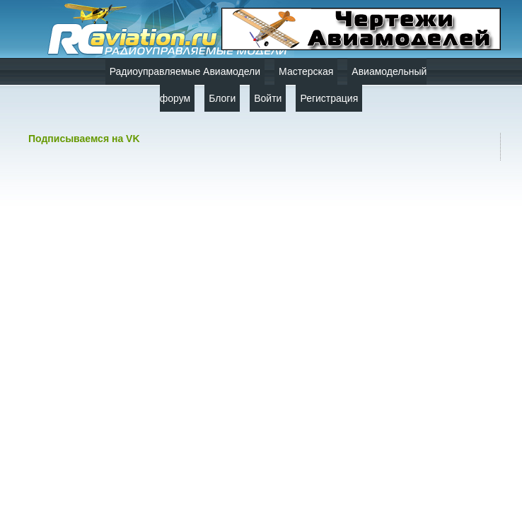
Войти (268, 98)
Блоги (222, 98)
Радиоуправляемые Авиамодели (185, 71)
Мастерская (306, 71)
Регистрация (329, 98)
